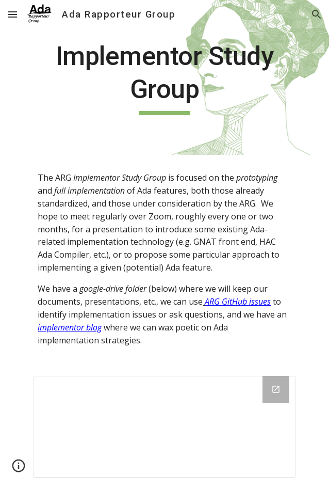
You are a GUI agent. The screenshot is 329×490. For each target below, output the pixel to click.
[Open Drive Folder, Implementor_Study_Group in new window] (275, 389)
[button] (12, 14)
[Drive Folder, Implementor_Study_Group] (164, 427)
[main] (164, 77)
